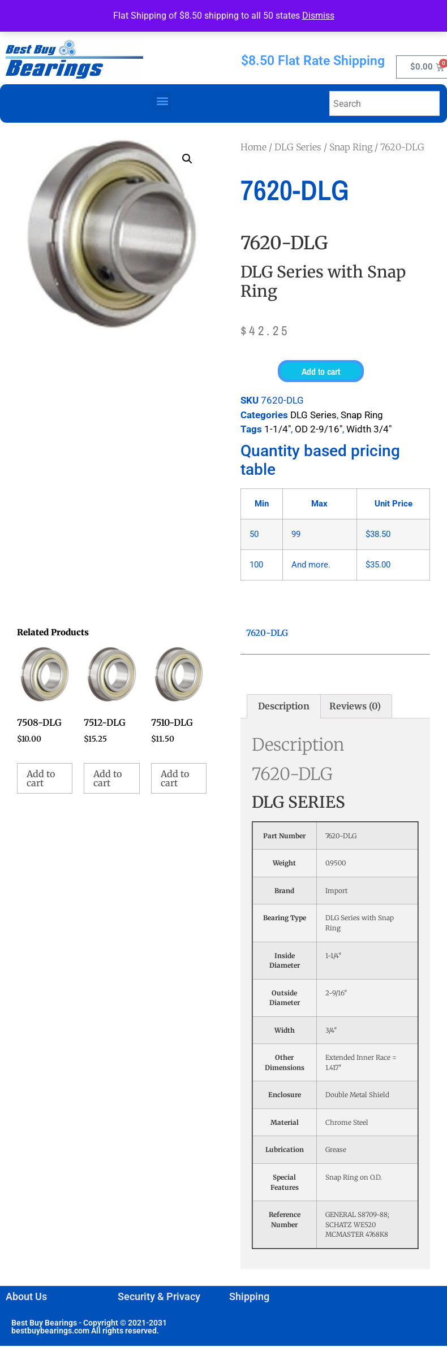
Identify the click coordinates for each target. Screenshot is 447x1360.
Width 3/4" (369, 429)
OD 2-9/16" (318, 429)
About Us (26, 1296)
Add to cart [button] (41, 778)
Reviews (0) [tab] (355, 706)
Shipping (249, 1296)
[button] (162, 101)
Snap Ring (350, 147)
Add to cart (321, 371)
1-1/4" (277, 429)
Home (253, 147)
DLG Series (297, 147)
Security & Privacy (159, 1296)
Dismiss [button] (318, 15)
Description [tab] (284, 706)
